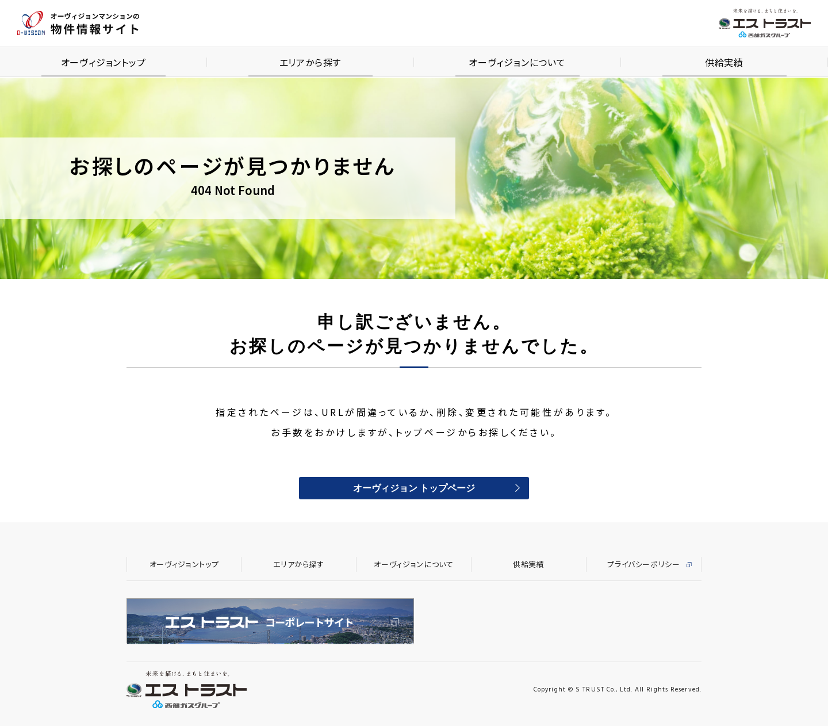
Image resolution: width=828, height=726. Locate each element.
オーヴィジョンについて (413, 564)
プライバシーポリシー (643, 564)
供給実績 (529, 564)
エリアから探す (298, 564)
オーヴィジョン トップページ (414, 489)
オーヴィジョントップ (184, 564)
